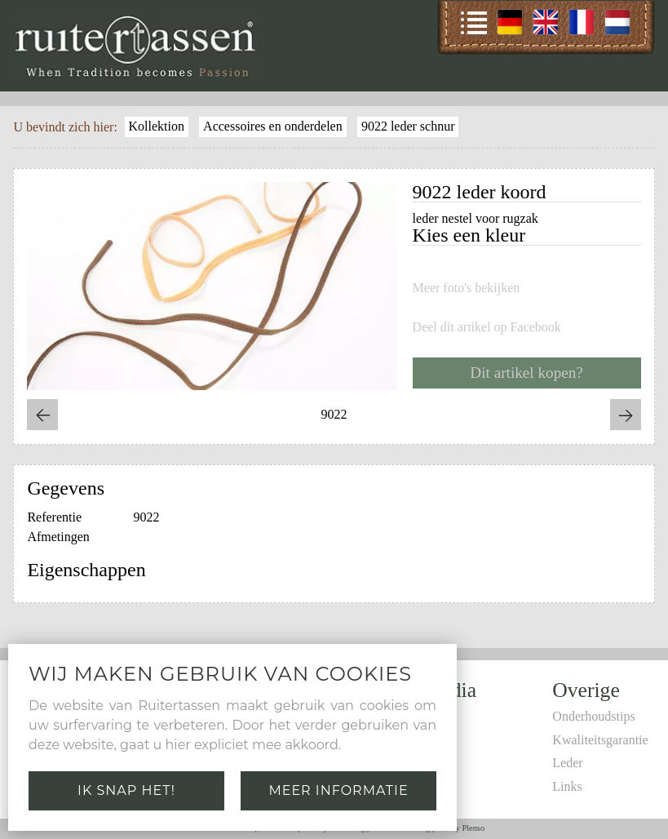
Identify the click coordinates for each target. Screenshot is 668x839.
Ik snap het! (126, 790)
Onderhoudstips (593, 716)
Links (567, 786)
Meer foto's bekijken (466, 288)
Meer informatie (338, 790)
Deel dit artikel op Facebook (487, 327)
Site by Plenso (460, 827)
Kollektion (156, 126)
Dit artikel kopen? (526, 372)
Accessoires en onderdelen (273, 126)
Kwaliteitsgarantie (600, 740)
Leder (567, 763)
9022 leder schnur (408, 126)
